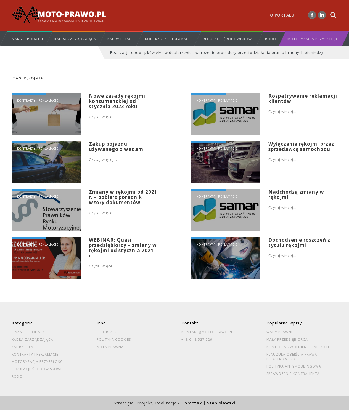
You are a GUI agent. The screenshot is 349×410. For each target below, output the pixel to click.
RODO (270, 39)
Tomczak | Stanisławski (208, 403)
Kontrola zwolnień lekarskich (297, 347)
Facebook (312, 15)
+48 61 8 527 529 (196, 339)
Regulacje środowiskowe (228, 39)
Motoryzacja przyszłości (313, 39)
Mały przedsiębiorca (287, 339)
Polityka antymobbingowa (293, 366)
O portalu (282, 15)
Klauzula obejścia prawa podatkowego (291, 356)
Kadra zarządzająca (75, 39)
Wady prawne (279, 332)
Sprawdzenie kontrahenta (293, 374)
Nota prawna (110, 347)
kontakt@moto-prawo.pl (207, 332)
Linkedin (322, 15)
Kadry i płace (120, 39)
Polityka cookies (114, 339)
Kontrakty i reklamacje (168, 39)
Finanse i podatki (26, 39)
